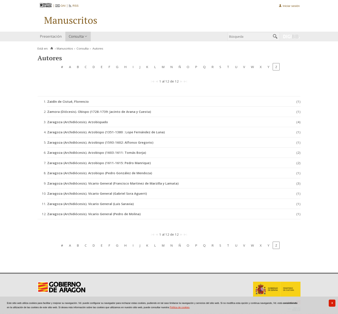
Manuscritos (65, 48)
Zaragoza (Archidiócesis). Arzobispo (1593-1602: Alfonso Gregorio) (100, 142)
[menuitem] (51, 36)
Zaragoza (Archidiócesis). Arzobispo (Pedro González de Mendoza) (99, 173)
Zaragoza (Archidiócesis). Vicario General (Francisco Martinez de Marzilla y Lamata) (112, 183)
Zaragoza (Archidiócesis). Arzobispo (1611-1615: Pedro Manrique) (99, 163)
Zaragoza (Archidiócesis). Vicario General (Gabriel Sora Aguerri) (97, 193)
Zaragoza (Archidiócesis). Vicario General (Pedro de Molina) (94, 214)
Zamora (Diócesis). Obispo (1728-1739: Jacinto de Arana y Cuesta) (99, 111)
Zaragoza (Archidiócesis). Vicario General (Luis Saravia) (90, 204)
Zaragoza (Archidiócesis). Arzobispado (77, 122)
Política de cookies (179, 307)
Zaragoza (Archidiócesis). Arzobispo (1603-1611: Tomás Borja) (96, 152)
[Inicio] (51, 48)
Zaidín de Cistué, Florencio (68, 101)
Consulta (76, 36)
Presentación (51, 36)
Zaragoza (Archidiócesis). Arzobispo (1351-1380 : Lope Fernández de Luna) (106, 132)
